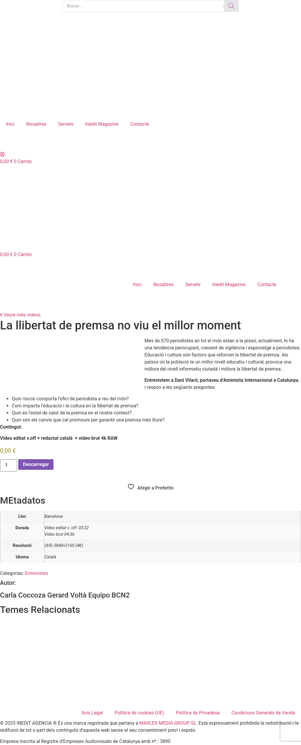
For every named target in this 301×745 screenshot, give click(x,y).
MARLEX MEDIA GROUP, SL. (168, 723)
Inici (10, 124)
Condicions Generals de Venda (263, 713)
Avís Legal (92, 713)
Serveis (65, 124)
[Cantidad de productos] (8, 465)
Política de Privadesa (198, 713)
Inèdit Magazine (101, 124)
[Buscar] (231, 6)
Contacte (139, 124)
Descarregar (36, 464)
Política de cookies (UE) (139, 713)
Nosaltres (36, 124)
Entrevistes (36, 573)
